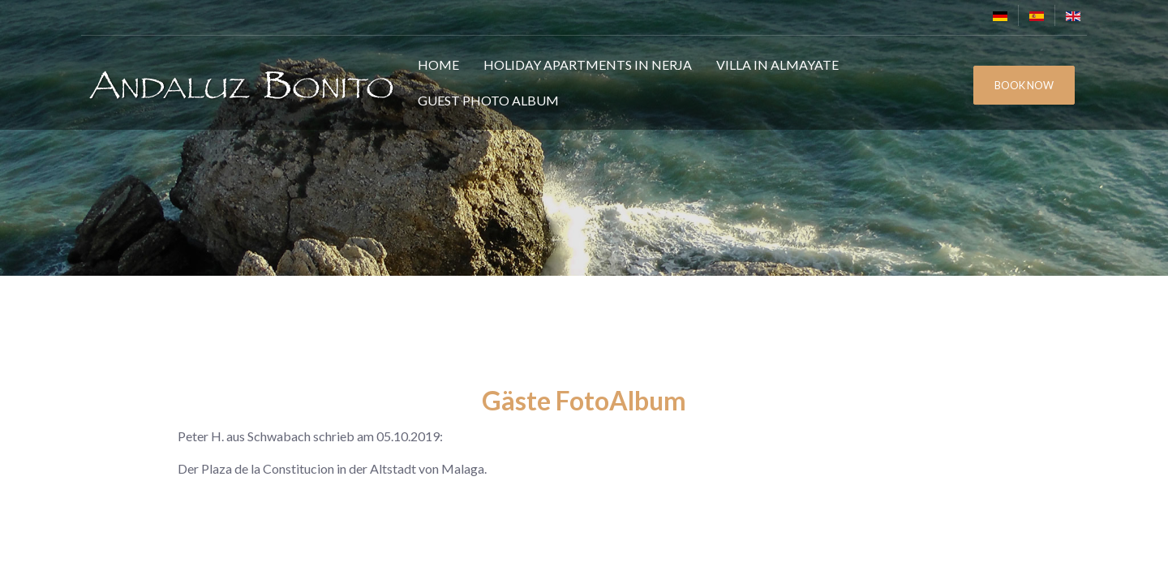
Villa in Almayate (777, 64)
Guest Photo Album (488, 100)
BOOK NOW (1024, 85)
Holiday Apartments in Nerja (587, 64)
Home (438, 64)
